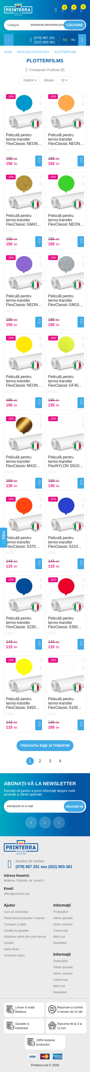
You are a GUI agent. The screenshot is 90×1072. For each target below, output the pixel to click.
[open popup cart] (81, 10)
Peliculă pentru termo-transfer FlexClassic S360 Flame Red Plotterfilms (63, 622)
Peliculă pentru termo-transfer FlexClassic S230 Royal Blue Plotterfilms (21, 622)
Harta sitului (11, 949)
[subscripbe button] (74, 806)
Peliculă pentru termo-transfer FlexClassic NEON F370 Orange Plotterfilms (64, 139)
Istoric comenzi (62, 924)
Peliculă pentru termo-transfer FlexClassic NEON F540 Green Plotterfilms (64, 220)
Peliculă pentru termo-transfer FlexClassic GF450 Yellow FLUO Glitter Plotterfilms (65, 381)
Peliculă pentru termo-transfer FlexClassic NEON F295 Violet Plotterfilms (22, 300)
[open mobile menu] (8, 40)
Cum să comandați (16, 912)
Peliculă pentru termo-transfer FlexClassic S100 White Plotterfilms (63, 703)
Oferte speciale (63, 918)
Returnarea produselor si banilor (24, 918)
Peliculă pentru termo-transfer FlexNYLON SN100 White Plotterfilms (65, 461)
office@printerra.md (16, 894)
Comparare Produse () (47, 70)
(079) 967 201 (44, 38)
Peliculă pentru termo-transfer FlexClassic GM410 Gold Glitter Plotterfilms (22, 220)
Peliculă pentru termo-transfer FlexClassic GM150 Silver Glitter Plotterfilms (65, 300)
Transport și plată (15, 924)
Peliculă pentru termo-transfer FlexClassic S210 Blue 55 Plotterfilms (64, 542)
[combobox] (17, 25)
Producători (60, 912)
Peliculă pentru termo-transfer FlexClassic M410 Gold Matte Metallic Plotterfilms (22, 461)
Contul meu (60, 930)
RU (73, 40)
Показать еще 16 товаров (45, 745)
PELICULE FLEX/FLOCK (33, 52)
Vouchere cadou (14, 955)
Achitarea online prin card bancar (25, 936)
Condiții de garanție (16, 930)
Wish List (59, 936)
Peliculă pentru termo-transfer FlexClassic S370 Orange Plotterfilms (22, 542)
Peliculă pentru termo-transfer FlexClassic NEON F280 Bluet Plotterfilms (22, 139)
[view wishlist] (72, 10)
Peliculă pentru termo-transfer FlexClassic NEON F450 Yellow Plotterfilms (22, 381)
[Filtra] (3, 538)
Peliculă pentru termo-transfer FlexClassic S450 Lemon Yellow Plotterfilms (21, 703)
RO (65, 40)
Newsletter (60, 943)
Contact (9, 943)
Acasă (8, 52)
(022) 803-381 (44, 42)
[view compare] (63, 10)
